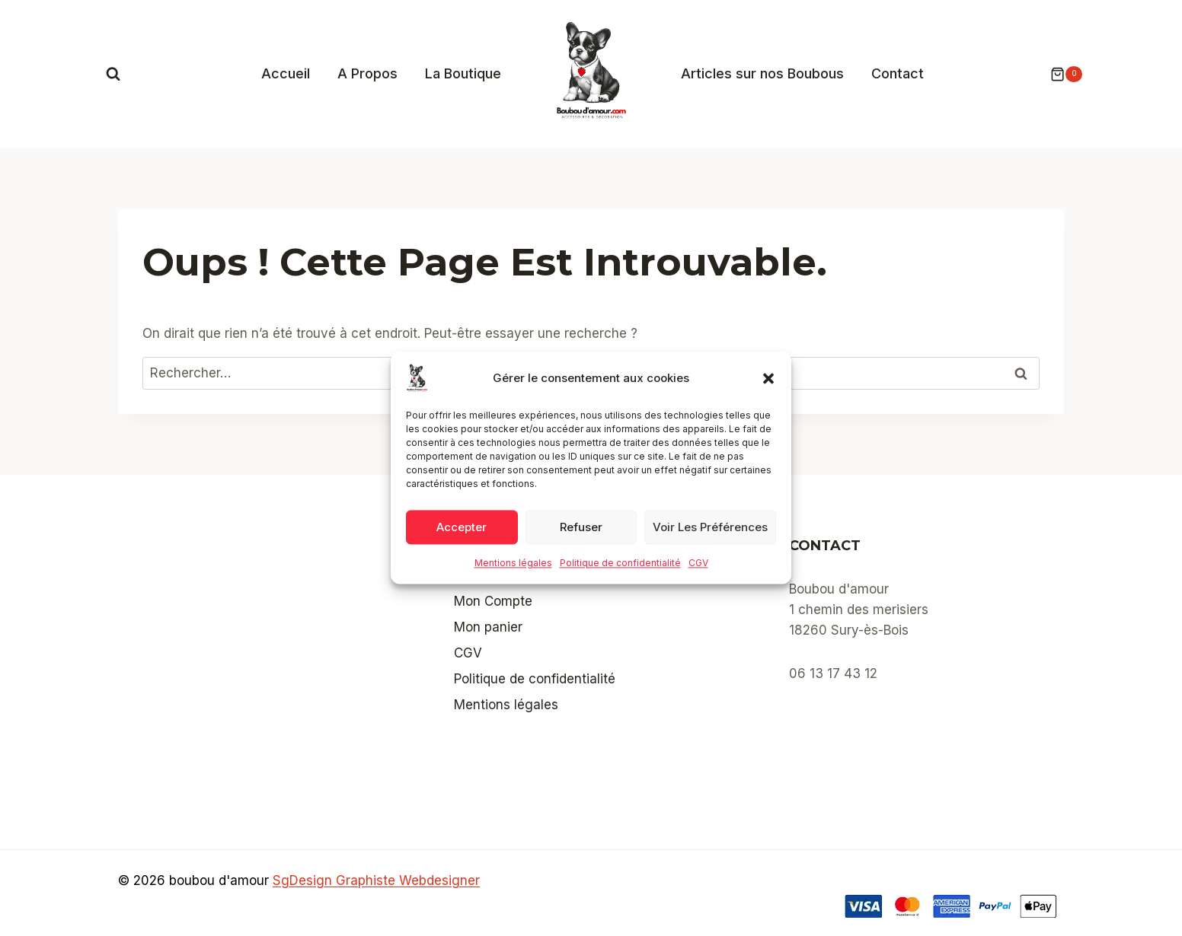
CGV (698, 562)
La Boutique (463, 73)
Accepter (461, 527)
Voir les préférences (710, 527)
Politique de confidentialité (620, 562)
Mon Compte (493, 601)
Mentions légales (513, 562)
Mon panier (488, 627)
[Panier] (1058, 74)
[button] (768, 378)
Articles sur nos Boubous (762, 73)
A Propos (367, 73)
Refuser (581, 527)
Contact (897, 73)
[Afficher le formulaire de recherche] (113, 74)
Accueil (285, 73)
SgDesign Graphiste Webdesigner (376, 880)
